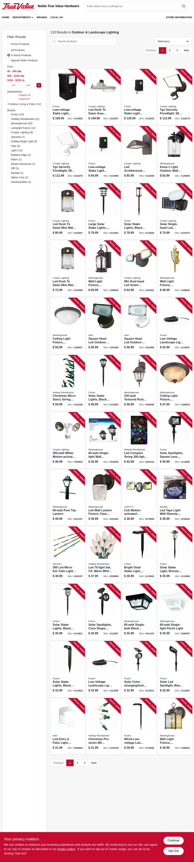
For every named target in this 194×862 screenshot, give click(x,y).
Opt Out (173, 850)
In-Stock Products (21, 55)
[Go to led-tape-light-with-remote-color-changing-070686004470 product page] (175, 498)
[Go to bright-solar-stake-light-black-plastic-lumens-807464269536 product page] (139, 555)
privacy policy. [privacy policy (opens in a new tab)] (66, 849)
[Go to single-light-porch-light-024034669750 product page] (175, 612)
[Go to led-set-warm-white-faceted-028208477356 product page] (103, 555)
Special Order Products (24, 60)
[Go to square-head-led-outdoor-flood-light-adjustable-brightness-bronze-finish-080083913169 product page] (103, 326)
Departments (22, 17)
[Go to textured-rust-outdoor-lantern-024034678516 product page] (139, 383)
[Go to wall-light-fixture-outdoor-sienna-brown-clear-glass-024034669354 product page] (175, 726)
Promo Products (20, 44)
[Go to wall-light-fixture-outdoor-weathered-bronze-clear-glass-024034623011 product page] (103, 269)
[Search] (183, 6)
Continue (173, 840)
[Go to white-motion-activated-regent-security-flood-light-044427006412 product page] (67, 440)
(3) (15, 145)
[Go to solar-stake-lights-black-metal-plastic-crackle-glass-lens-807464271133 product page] (139, 212)
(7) (18, 136)
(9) (22, 132)
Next (186, 50)
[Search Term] (135, 6)
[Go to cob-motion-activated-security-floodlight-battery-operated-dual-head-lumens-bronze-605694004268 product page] (139, 498)
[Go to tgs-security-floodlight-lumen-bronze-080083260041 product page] (175, 97)
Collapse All (24, 95)
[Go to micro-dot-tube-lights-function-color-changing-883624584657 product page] (67, 555)
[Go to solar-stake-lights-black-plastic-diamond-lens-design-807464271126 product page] (103, 383)
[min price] (13, 85)
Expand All (24, 99)
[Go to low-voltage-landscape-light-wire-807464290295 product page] (175, 326)
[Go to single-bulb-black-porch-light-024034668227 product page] (139, 612)
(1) (21, 154)
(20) (22, 123)
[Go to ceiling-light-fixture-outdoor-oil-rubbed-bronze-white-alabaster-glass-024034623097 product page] (175, 383)
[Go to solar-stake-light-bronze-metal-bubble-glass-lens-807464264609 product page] (175, 555)
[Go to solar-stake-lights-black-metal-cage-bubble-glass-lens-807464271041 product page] (67, 612)
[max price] (28, 85)
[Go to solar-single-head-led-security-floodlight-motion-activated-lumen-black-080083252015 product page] (175, 212)
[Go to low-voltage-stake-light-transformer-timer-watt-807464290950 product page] (103, 154)
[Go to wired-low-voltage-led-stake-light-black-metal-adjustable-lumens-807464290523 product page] (139, 726)
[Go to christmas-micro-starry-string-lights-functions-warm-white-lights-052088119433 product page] (67, 383)
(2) (17, 150)
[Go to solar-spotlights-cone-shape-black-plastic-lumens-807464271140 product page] (103, 612)
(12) (23, 128)
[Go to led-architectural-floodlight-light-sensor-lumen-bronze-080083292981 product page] (139, 154)
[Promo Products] (8, 44)
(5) (24, 141)
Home (5, 17)
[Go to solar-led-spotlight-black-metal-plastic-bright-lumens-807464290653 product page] (175, 669)
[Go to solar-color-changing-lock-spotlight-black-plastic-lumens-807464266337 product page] (139, 669)
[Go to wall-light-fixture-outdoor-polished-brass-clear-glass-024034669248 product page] (175, 269)
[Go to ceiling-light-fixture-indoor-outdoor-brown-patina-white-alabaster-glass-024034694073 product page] (67, 326)
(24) (17, 114)
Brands (42, 17)
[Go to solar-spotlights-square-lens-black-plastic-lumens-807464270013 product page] (175, 440)
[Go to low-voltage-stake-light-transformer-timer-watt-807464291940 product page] (67, 97)
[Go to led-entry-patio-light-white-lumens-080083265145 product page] (67, 726)
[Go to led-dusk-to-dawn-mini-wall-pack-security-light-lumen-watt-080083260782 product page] (67, 269)
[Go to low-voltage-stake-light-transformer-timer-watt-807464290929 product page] (139, 97)
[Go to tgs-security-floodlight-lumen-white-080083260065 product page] (67, 154)
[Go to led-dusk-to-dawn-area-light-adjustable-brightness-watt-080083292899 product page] (103, 97)
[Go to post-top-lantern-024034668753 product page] (67, 498)
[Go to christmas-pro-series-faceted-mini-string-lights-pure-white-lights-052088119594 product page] (103, 726)
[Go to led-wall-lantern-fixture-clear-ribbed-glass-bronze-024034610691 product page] (103, 498)
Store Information (179, 17)
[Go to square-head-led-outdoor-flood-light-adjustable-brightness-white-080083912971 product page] (139, 326)
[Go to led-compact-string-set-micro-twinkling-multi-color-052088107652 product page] (139, 440)
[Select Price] (38, 85)
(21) (25, 119)
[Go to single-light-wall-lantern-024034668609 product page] (103, 440)
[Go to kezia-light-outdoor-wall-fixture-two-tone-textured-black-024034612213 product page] (175, 154)
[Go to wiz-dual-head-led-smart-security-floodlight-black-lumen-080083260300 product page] (139, 269)
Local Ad (56, 17)
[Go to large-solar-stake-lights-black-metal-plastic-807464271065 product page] (103, 212)
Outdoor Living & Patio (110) (25, 104)
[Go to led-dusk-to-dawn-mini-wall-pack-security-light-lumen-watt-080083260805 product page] (67, 212)
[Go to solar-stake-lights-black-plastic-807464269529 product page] (67, 669)
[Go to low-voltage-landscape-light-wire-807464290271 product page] (103, 669)
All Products (18, 50)
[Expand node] (8, 104)
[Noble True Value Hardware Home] (18, 6)
